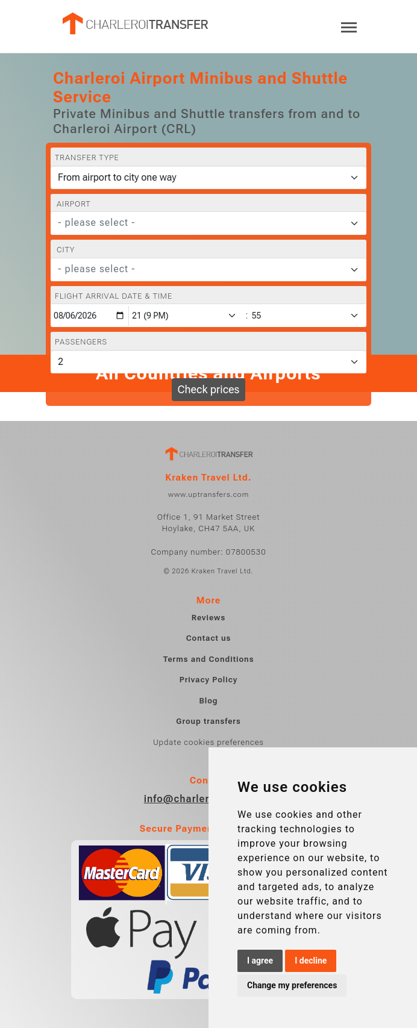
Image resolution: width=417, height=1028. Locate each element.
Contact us (208, 638)
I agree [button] (260, 960)
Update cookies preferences (208, 742)
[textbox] (201, 223)
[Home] (134, 23)
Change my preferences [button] (292, 985)
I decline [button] (311, 960)
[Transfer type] (208, 177)
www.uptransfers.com (208, 494)
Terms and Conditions (208, 659)
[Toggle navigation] (349, 26)
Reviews (208, 617)
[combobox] (208, 223)
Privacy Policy (208, 679)
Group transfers (208, 721)
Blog (208, 700)
